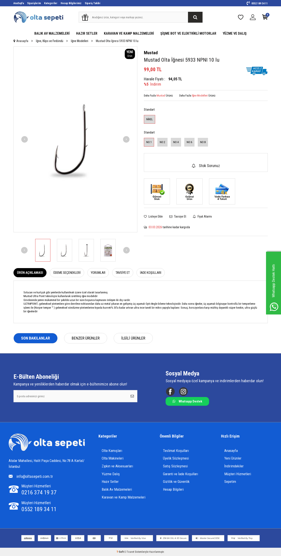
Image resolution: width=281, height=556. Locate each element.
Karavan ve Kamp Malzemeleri (123, 497)
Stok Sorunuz (206, 165)
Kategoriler (50, 3)
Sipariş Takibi (92, 3)
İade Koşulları (150, 273)
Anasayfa (20, 41)
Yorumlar (98, 273)
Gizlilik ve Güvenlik (176, 481)
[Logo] (47, 443)
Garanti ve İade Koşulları (180, 474)
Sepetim (230, 481)
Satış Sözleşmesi (175, 466)
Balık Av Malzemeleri (117, 489)
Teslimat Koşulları (176, 450)
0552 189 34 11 (257, 3)
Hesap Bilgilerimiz (71, 3)
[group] (75, 139)
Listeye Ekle (153, 216)
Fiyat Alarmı (202, 216)
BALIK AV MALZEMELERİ (52, 33)
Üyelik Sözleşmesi (176, 458)
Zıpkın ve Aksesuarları (117, 466)
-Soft (120, 551)
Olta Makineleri (112, 458)
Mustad (151, 52)
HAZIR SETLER (86, 33)
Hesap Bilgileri (173, 489)
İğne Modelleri (79, 41)
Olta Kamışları (112, 450)
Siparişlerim (34, 3)
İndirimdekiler (234, 466)
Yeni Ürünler (232, 458)
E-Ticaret (129, 551)
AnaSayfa (18, 3)
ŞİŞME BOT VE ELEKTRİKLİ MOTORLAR (188, 33)
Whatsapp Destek (187, 401)
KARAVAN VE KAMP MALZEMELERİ (129, 33)
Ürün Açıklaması (30, 273)
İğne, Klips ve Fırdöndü (49, 41)
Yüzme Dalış (111, 474)
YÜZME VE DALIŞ (235, 33)
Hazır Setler (110, 481)
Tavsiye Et (177, 216)
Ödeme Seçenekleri (67, 273)
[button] (24, 139)
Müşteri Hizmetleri (237, 474)
